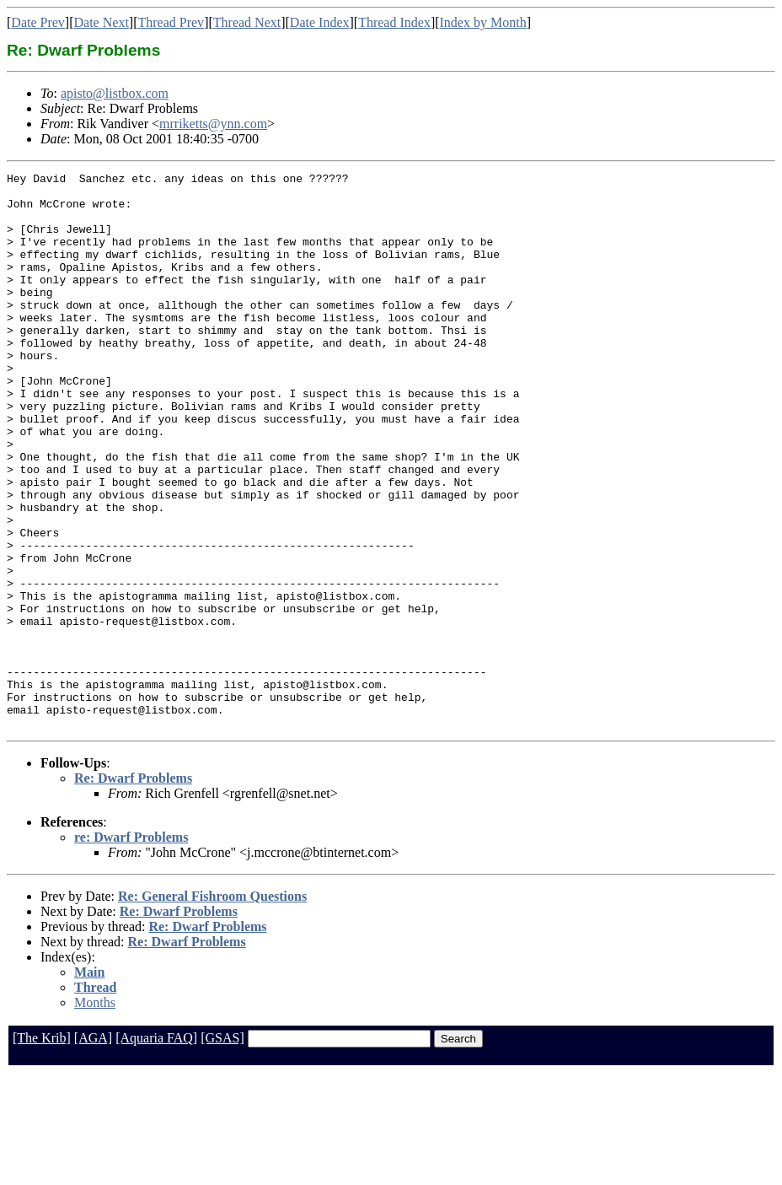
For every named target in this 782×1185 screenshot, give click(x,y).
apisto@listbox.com (115, 93)
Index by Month (483, 22)
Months (94, 1114)
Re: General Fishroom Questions (212, 1007)
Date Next (101, 22)
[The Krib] (42, 1149)
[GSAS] (222, 1149)
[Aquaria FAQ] (156, 1149)
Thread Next (247, 22)
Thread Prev (170, 22)
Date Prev (38, 22)
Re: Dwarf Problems (133, 889)
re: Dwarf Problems (131, 948)
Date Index (320, 22)
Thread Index (394, 22)
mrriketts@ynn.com (213, 123)
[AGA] (93, 1149)
